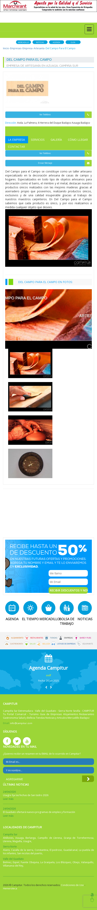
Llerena (7, 841)
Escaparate (87, 644)
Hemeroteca (10, 888)
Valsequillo (87, 862)
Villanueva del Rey (13, 865)
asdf (48, 675)
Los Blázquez (63, 862)
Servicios (38, 140)
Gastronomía (16, 644)
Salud (32, 644)
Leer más (8, 799)
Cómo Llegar (78, 140)
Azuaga (19, 838)
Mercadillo (23, 42)
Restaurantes (36, 638)
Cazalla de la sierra (22, 850)
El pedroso (56, 850)
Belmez (7, 862)
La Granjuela (47, 862)
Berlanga (30, 838)
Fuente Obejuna (30, 862)
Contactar (16, 146)
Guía (73, 42)
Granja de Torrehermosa (78, 838)
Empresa (27, 48)
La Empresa (16, 140)
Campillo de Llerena (50, 838)
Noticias (40, 42)
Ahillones (8, 838)
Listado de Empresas (66, 644)
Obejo (76, 862)
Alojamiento (17, 638)
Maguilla (17, 841)
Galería (56, 140)
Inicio (6, 48)
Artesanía (39, 48)
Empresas (15, 48)
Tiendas (53, 638)
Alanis (6, 850)
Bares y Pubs (85, 638)
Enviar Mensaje (65, 163)
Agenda (56, 42)
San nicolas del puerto (29, 853)
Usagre (27, 841)
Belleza (46, 644)
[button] (46, 687)
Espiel (16, 862)
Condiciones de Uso (72, 885)
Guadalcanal (70, 850)
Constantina (41, 850)
